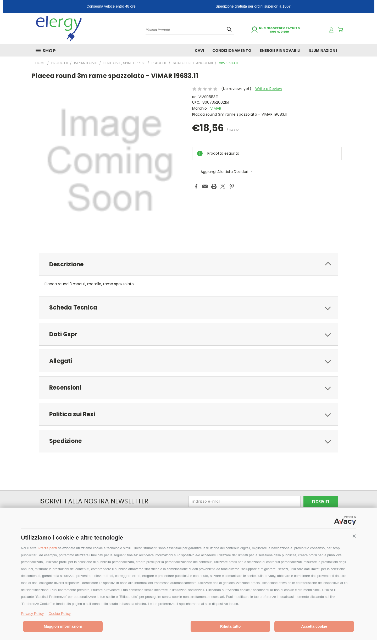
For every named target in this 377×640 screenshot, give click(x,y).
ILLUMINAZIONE (323, 50)
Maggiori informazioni (63, 626)
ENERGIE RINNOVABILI (280, 50)
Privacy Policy (32, 613)
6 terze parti (47, 548)
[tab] (188, 264)
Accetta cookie (314, 626)
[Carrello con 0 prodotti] (340, 29)
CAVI (199, 50)
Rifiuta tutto (230, 626)
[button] (354, 536)
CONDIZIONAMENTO (231, 50)
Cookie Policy (59, 613)
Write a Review (268, 88)
